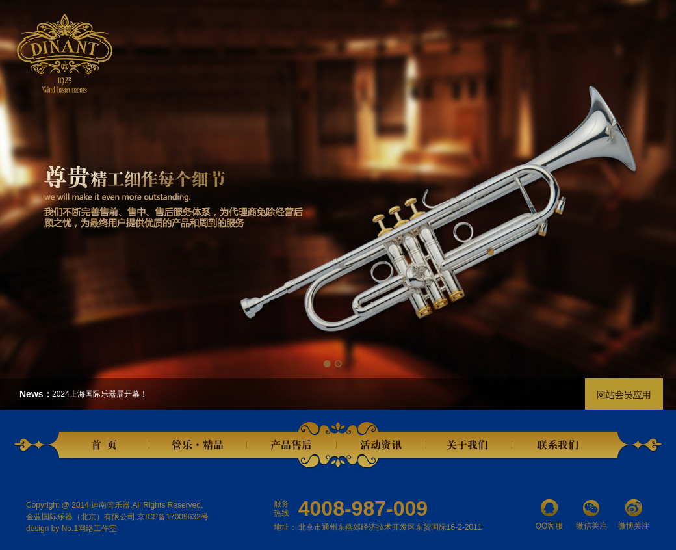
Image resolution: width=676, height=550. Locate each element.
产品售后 (292, 445)
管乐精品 (198, 445)
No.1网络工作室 (89, 528)
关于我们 (468, 445)
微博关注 (634, 514)
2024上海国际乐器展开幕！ (100, 394)
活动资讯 (381, 445)
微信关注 (591, 514)
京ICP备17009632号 (172, 516)
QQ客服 (549, 514)
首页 (107, 445)
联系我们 (559, 445)
